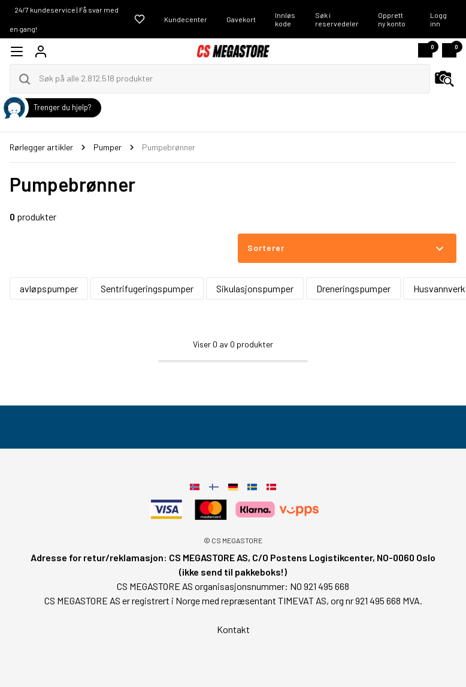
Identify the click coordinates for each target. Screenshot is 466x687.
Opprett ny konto (392, 19)
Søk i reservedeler (337, 19)
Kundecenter (185, 19)
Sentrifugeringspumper (147, 288)
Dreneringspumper (353, 288)
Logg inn (438, 19)
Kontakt (233, 629)
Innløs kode (285, 19)
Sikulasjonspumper (254, 288)
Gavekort (241, 19)
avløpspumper (49, 288)
